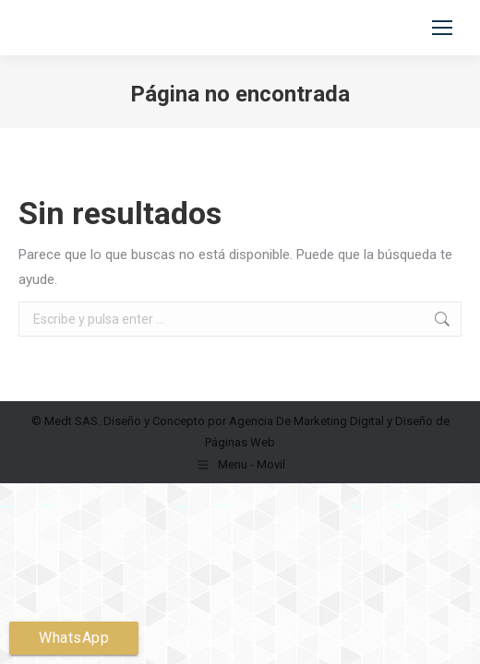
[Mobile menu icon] (442, 28)
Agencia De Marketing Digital (306, 421)
